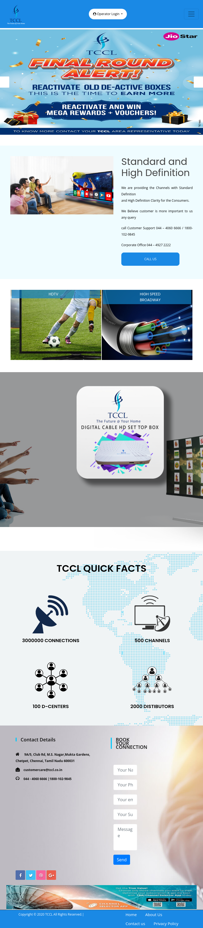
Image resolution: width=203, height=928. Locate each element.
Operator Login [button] (106, 14)
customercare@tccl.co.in (43, 770)
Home (131, 914)
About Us (153, 914)
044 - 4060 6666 (35, 779)
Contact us (135, 923)
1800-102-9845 (60, 779)
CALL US (150, 259)
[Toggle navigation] (191, 14)
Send (122, 860)
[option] (101, 82)
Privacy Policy (166, 923)
